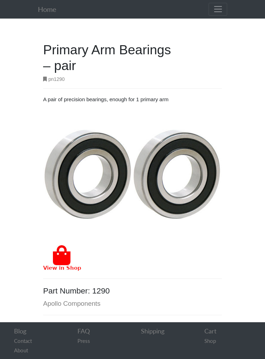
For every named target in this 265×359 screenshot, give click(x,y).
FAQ (83, 331)
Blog (20, 331)
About (21, 350)
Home (47, 9)
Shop (210, 341)
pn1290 (54, 79)
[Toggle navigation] (218, 9)
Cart (210, 331)
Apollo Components (72, 303)
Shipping (152, 331)
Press (83, 341)
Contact (23, 341)
